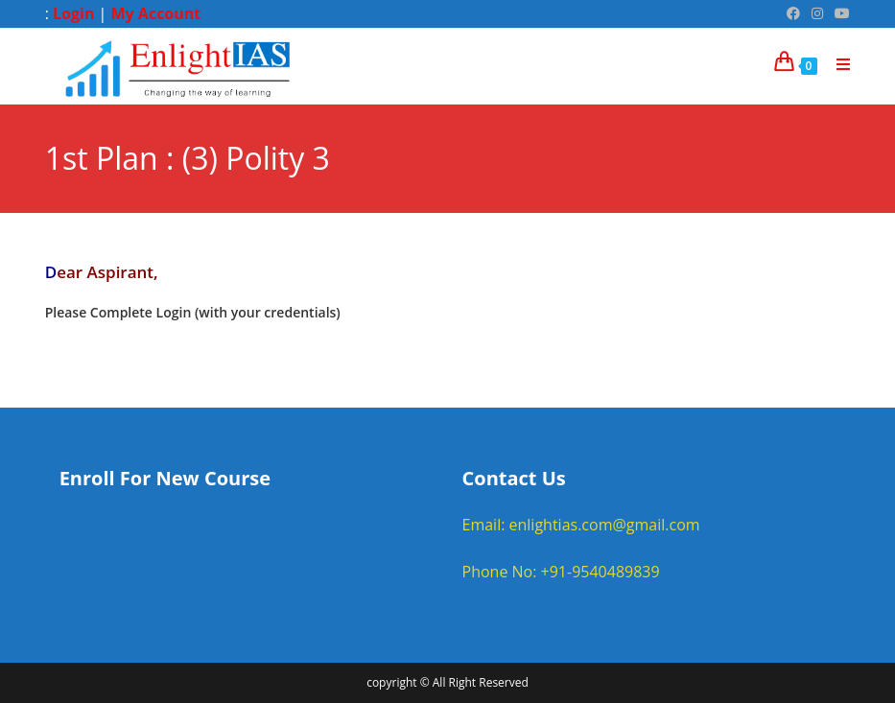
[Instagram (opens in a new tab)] (817, 13)
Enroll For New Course (165, 478)
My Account (156, 13)
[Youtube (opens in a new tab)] (839, 13)
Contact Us (514, 478)
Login (73, 13)
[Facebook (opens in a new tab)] (793, 13)
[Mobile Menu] (836, 64)
